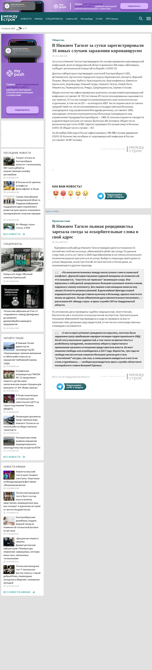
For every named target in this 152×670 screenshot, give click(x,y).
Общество (58, 40)
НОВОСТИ (25, 18)
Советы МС (72, 18)
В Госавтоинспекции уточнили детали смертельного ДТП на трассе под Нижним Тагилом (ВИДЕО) (21, 402)
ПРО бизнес (112, 18)
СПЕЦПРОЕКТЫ (54, 18)
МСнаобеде (87, 18)
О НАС (99, 18)
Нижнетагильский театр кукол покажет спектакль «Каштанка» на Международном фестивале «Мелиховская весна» (21, 478)
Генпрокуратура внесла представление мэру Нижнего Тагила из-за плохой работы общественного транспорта (22, 423)
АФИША (38, 18)
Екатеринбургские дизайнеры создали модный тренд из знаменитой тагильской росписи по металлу (20, 524)
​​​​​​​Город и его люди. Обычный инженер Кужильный (17, 276)
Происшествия (61, 220)
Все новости (11, 234)
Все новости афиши (16, 592)
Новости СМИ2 (52, 211)
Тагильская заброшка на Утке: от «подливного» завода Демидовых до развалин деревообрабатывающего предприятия (21, 318)
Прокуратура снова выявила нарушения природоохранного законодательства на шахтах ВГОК (21, 442)
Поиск (141, 18)
